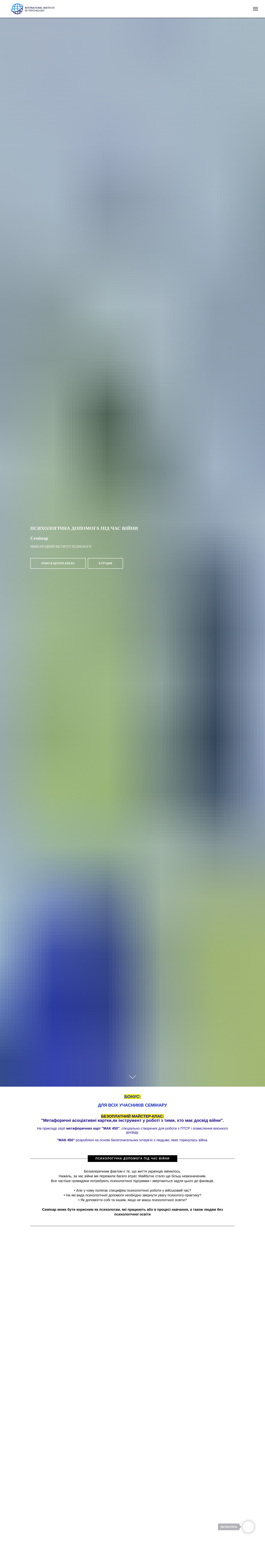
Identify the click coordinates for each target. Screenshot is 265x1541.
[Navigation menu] (255, 9)
